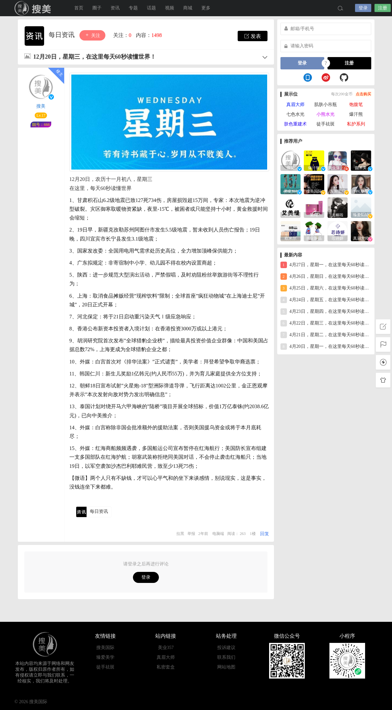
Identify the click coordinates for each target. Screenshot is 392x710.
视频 (169, 8)
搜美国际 (105, 647)
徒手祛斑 (325, 124)
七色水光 (295, 114)
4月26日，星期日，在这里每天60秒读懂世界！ (325, 276)
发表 (252, 36)
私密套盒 (166, 667)
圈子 (96, 8)
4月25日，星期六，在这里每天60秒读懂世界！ (325, 288)
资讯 (115, 8)
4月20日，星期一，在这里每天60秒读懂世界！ (325, 346)
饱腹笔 (356, 104)
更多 (205, 8)
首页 (78, 8)
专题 (133, 8)
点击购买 (363, 94)
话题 (151, 8)
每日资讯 (62, 34)
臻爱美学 (105, 657)
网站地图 (226, 667)
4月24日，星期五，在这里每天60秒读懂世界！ (325, 300)
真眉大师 (295, 104)
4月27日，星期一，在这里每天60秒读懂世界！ (325, 265)
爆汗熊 (356, 114)
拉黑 (180, 533)
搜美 (34, 8)
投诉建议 (226, 647)
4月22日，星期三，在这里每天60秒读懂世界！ (325, 323)
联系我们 (226, 657)
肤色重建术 (295, 124)
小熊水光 (325, 114)
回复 (264, 533)
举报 (191, 533)
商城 (187, 8)
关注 (92, 35)
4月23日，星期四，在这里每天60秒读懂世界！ (325, 311)
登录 (363, 8)
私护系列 (356, 124)
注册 (382, 8)
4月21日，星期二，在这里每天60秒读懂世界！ (325, 335)
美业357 (166, 647)
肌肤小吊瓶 (325, 104)
